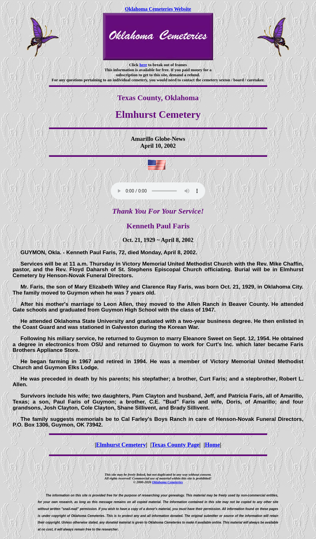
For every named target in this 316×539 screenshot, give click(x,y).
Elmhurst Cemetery (121, 444)
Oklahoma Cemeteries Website (158, 9)
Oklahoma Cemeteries (167, 482)
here (143, 64)
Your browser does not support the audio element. (158, 190)
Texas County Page (175, 444)
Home (212, 444)
